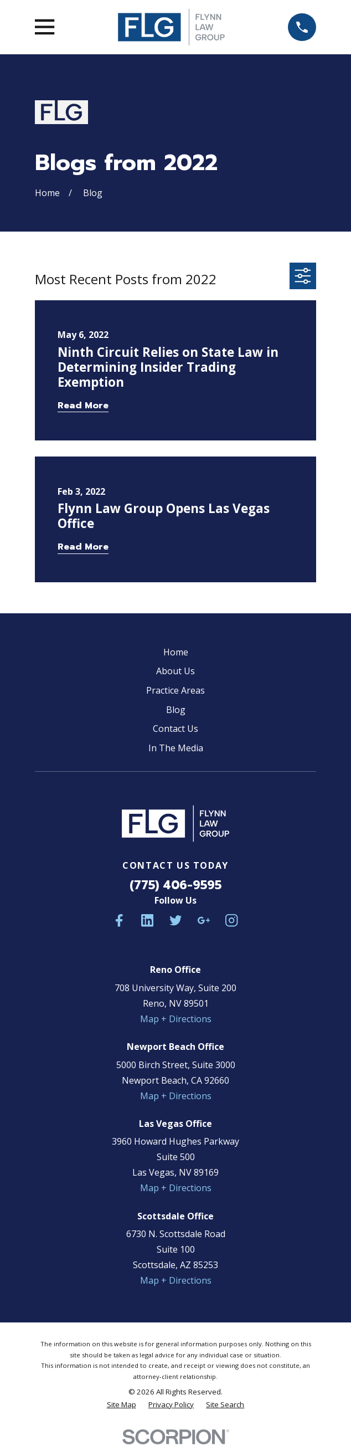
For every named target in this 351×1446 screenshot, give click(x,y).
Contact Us (175, 728)
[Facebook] (119, 920)
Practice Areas (175, 690)
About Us (175, 671)
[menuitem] (121, 1404)
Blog (175, 710)
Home (175, 652)
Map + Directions (175, 1019)
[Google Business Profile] (204, 920)
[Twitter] (175, 920)
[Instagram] (231, 920)
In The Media (175, 748)
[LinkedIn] (147, 920)
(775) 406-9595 (175, 885)
